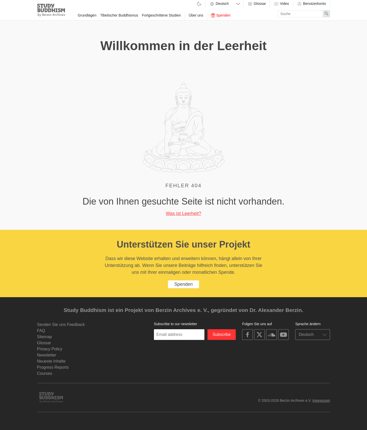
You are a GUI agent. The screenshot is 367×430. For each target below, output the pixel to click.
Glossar (256, 3)
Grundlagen (87, 15)
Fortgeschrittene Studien (161, 15)
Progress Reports (53, 367)
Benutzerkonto (311, 3)
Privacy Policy (49, 349)
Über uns (196, 15)
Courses (44, 373)
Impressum (321, 400)
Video (281, 3)
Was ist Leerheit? (183, 213)
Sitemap (44, 337)
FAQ (41, 330)
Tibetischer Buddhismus (119, 15)
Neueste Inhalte (51, 361)
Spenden (220, 15)
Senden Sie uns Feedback (61, 324)
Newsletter (46, 355)
